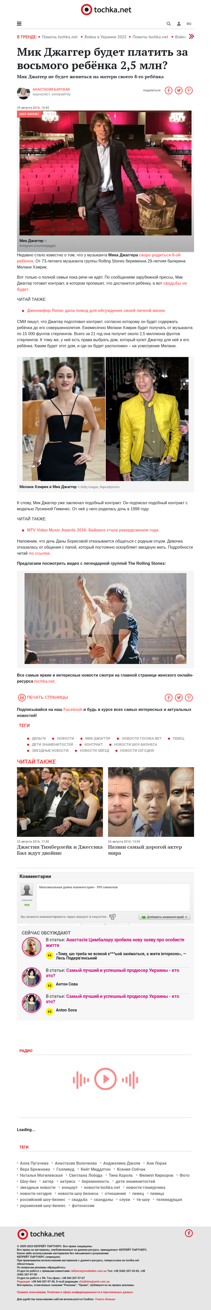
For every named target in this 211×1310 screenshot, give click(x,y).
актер (48, 1181)
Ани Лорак (156, 1163)
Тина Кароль (121, 1175)
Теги (24, 1147)
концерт (70, 1187)
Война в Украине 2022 (105, 37)
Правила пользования (31, 1292)
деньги (39, 738)
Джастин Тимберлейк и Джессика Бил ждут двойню (60, 849)
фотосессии (83, 1205)
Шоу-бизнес (29, 114)
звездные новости (50, 750)
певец (178, 738)
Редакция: (24, 1281)
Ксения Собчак (131, 1169)
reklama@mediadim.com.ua (89, 1271)
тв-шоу (143, 1199)
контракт (94, 744)
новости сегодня (137, 750)
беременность (95, 1181)
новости (65, 738)
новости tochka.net (142, 738)
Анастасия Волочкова (76, 1163)
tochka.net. (44, 681)
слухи (124, 1199)
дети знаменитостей (52, 744)
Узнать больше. (105, 1299)
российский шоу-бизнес (42, 1199)
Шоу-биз (28, 1181)
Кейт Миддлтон (96, 1169)
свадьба (80, 1199)
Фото (184, 1175)
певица (157, 1193)
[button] (179, 24)
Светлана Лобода (85, 1175)
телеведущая (169, 1199)
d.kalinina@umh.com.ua (94, 1281)
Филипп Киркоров (156, 1175)
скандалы (103, 1199)
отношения (115, 1193)
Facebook (73, 709)
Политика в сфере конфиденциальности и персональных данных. (90, 1292)
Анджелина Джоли (121, 1163)
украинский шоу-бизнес (43, 1205)
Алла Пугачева (34, 1163)
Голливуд (65, 1169)
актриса (67, 1181)
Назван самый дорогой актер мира (145, 849)
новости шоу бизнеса (78, 1193)
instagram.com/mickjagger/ (37, 246)
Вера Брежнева (35, 1169)
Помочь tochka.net (60, 37)
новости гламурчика (145, 1187)
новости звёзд (94, 750)
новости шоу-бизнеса (135, 744)
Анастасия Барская (51, 89)
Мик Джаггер (98, 738)
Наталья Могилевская (41, 1175)
